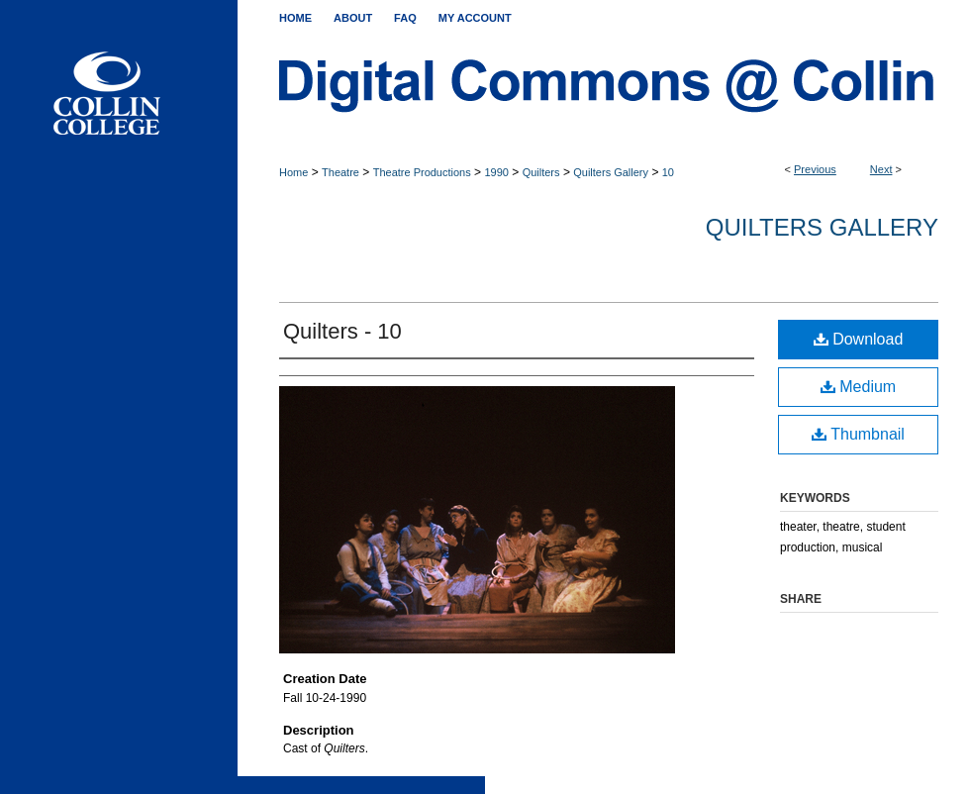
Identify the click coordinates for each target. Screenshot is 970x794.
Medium (858, 386)
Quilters (541, 172)
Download (859, 339)
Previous (815, 169)
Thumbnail (858, 434)
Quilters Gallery (610, 172)
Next (881, 169)
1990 (496, 172)
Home (293, 172)
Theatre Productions (422, 172)
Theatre (340, 172)
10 (668, 172)
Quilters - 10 (342, 331)
